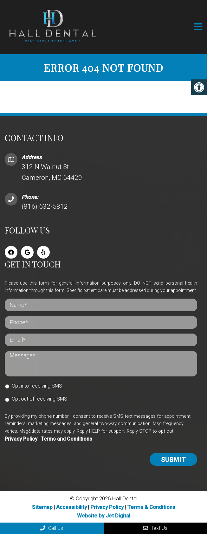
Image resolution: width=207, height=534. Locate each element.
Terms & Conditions (151, 507)
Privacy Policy (21, 439)
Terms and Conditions (66, 439)
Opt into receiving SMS (37, 386)
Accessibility (71, 507)
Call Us (51, 528)
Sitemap (42, 507)
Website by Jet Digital (103, 515)
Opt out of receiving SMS (39, 399)
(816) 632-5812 (45, 206)
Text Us (155, 528)
